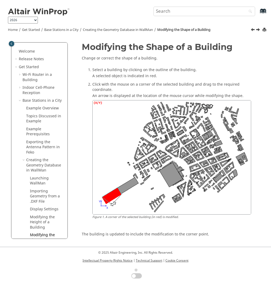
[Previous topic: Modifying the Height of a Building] (253, 30)
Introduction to (40, 227)
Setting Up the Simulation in (39, 178)
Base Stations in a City (61, 29)
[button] (28, 59)
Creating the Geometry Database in (118, 29)
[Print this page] (265, 30)
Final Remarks (38, 190)
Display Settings (44, 89)
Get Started (31, 29)
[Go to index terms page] (257, 13)
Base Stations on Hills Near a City (41, 201)
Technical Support (149, 260)
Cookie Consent (176, 260)
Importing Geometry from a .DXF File (45, 77)
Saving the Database (39, 162)
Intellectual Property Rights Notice (108, 260)
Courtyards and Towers (43, 136)
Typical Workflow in (36, 237)
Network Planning (38, 211)
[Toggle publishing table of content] (11, 44)
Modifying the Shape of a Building (183, 29)
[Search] (249, 12)
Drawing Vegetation (39, 149)
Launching (39, 61)
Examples (27, 219)
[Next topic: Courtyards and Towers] (258, 30)
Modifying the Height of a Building (42, 103)
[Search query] (204, 11)
